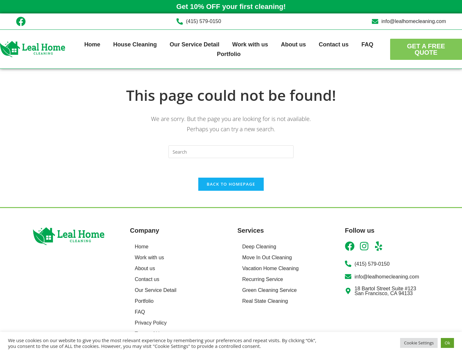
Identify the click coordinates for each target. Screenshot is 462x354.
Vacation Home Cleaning (270, 268)
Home (92, 44)
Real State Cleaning (265, 301)
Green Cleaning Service (269, 290)
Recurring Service (262, 279)
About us (293, 44)
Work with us (250, 44)
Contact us (333, 44)
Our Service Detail (194, 44)
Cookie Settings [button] (419, 343)
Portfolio (229, 54)
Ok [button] (447, 343)
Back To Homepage (231, 184)
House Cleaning (135, 44)
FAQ (367, 44)
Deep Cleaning (259, 246)
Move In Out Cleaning (267, 257)
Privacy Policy (151, 323)
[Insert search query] (231, 151)
